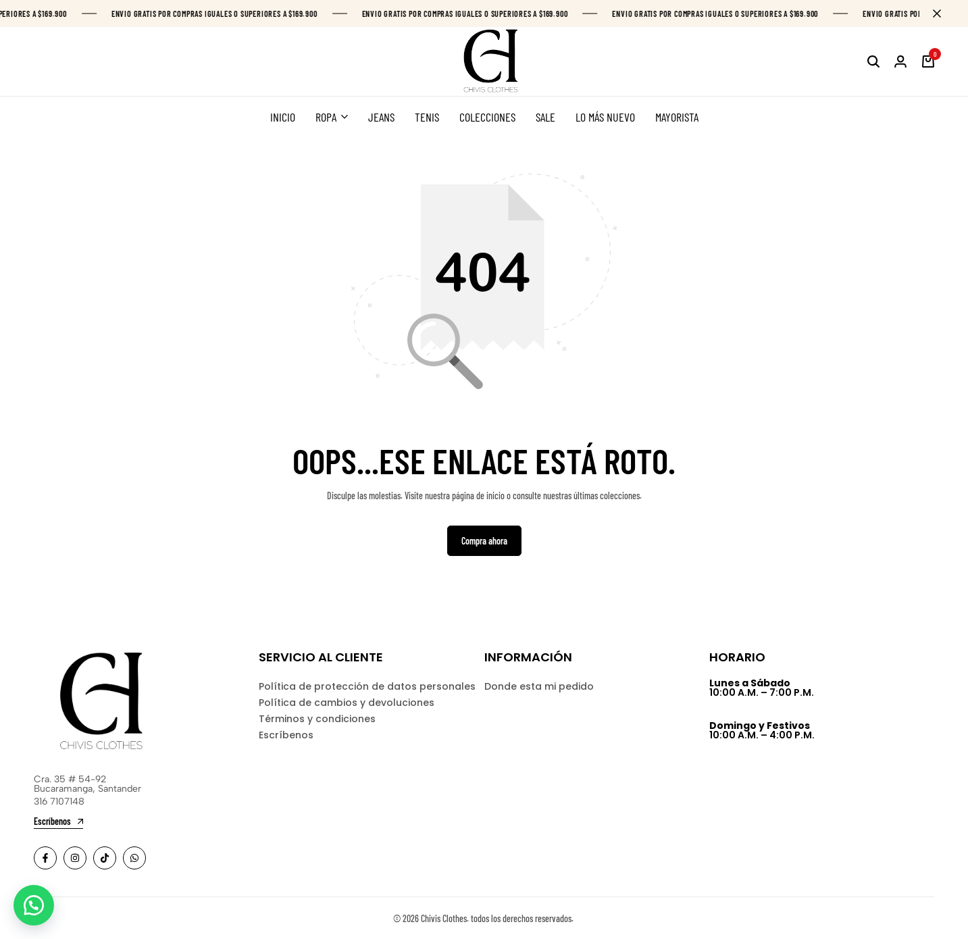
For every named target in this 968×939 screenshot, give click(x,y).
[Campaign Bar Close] (943, 13)
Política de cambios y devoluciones (346, 702)
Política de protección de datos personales (367, 686)
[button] (34, 905)
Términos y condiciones (317, 719)
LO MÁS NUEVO (605, 117)
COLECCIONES (487, 117)
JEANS (381, 117)
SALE (545, 117)
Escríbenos (286, 735)
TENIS (427, 117)
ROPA (325, 117)
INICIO (282, 117)
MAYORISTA (676, 117)
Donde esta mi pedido (539, 686)
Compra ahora (484, 541)
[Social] (45, 857)
